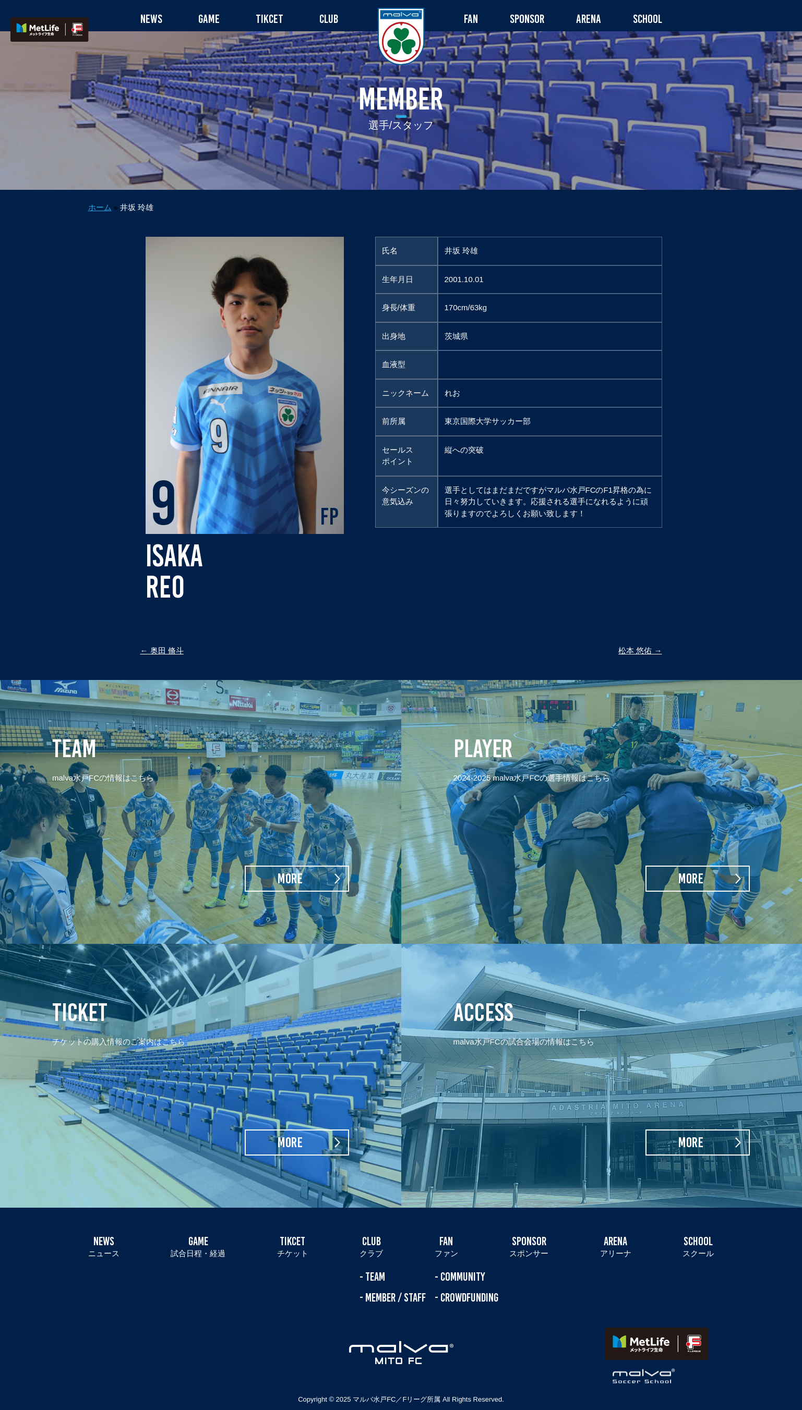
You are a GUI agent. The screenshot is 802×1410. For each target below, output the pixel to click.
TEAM (375, 1256)
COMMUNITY (462, 1256)
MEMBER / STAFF (395, 1276)
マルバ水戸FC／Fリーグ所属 (396, 1378)
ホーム (100, 186)
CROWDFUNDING (469, 1276)
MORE (290, 857)
